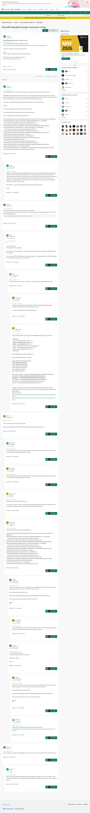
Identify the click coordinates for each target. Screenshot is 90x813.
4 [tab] (74, 61)
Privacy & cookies (71, 804)
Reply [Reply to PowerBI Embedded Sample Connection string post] (54, 69)
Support (57, 9)
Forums (23, 9)
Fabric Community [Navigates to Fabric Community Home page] (16, 9)
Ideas (35, 9)
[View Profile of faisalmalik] (17, 719)
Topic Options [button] (53, 30)
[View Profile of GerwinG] (8, 36)
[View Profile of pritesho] (11, 768)
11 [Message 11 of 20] (10, 510)
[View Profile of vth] (16, 327)
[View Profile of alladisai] (14, 579)
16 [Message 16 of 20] (13, 285)
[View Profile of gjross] (7, 747)
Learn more (4, 5)
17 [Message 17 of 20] (16, 316)
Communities (40, 9)
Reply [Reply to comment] (54, 156)
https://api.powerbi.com (33, 345)
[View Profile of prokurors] (11, 493)
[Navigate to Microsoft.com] (5, 9)
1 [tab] (72, 61)
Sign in (76, 12)
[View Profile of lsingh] (10, 235)
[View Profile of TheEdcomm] (11, 522)
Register (71, 12)
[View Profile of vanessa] (17, 297)
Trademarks (85, 804)
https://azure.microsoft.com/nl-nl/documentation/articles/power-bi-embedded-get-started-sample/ (25, 45)
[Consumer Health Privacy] (19, 808)
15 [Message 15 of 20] (10, 262)
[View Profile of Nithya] (7, 415)
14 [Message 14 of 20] (7, 223)
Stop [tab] (76, 61)
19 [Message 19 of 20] (7, 153)
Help (81, 12)
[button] (45, 30)
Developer (39, 22)
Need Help (9, 66)
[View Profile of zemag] (7, 86)
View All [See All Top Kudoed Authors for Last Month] (64, 117)
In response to (10, 168)
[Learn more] (66, 58)
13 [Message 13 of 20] (10, 456)
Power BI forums (7, 22)
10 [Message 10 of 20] (16, 633)
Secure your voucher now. (59, 17)
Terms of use (78, 804)
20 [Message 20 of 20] (10, 192)
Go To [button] (85, 12)
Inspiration (29, 9)
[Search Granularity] (51, 15)
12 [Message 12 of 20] (10, 481)
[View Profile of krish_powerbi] (12, 442)
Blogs (47, 9)
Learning (51, 9)
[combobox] (72, 15)
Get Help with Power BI (27, 22)
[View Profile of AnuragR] (8, 204)
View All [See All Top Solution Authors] (64, 90)
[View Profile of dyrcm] (13, 273)
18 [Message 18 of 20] (16, 403)
